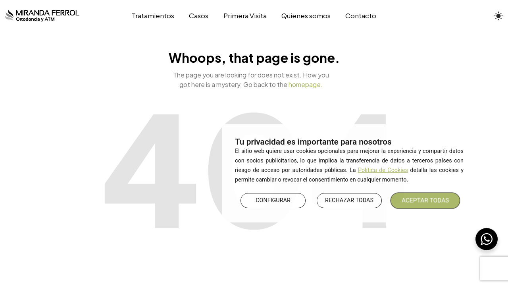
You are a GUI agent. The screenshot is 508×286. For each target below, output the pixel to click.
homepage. (306, 84)
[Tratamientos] (157, 16)
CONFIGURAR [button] (273, 200)
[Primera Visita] (245, 16)
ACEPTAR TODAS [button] (425, 200)
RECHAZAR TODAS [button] (349, 200)
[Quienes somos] (306, 16)
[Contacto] (357, 16)
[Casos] (199, 16)
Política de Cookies (383, 170)
